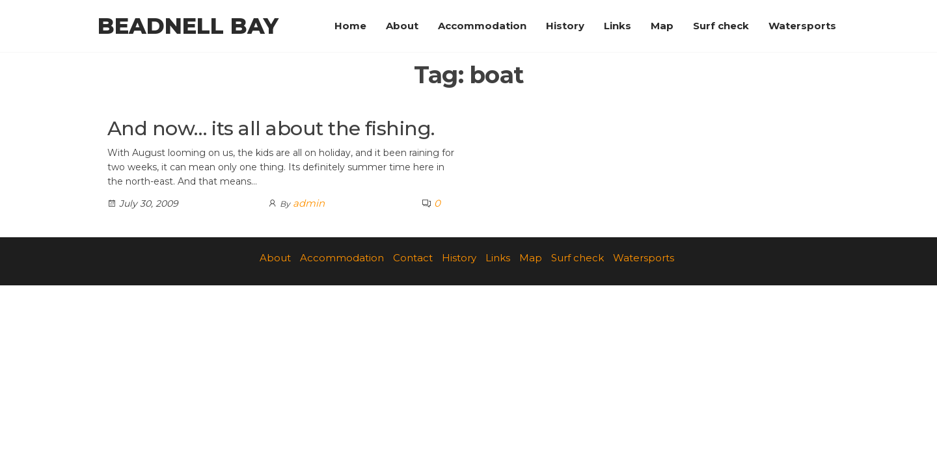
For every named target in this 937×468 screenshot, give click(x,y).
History (565, 26)
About (402, 26)
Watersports (802, 26)
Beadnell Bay (188, 26)
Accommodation (482, 26)
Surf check (721, 26)
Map (662, 26)
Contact (413, 258)
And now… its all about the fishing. (271, 128)
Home (350, 26)
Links (617, 26)
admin (309, 203)
